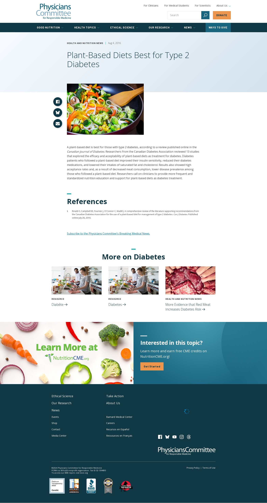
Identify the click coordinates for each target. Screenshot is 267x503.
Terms (208, 467)
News (56, 410)
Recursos (117, 429)
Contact (56, 429)
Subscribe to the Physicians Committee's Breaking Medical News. (108, 233)
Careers (110, 423)
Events (55, 417)
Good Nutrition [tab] (50, 27)
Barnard (119, 417)
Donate (222, 15)
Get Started (152, 366)
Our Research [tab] (161, 27)
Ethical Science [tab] (124, 27)
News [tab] (189, 27)
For (176, 5)
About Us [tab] (223, 5)
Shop (54, 423)
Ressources (119, 435)
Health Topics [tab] (86, 27)
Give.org (84, 472)
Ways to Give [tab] (218, 27)
